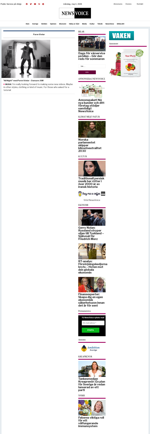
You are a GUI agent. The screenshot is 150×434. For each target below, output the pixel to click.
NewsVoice (109, 24)
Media (84, 24)
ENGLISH (120, 24)
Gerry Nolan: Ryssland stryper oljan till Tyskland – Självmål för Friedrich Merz (91, 233)
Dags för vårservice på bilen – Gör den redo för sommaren (91, 56)
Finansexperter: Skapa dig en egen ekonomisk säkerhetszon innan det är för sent (91, 300)
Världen (44, 24)
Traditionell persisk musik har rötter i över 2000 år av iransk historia (91, 183)
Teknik (100, 24)
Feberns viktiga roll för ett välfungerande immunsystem (91, 422)
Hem (27, 24)
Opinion (53, 24)
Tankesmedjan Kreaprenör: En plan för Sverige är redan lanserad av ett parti (91, 384)
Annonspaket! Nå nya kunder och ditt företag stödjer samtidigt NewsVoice (91, 105)
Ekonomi (62, 24)
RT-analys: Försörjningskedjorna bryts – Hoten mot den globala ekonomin (92, 267)
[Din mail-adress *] (93, 323)
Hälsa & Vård (74, 24)
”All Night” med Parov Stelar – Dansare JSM (23, 80)
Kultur (92, 24)
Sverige (35, 24)
